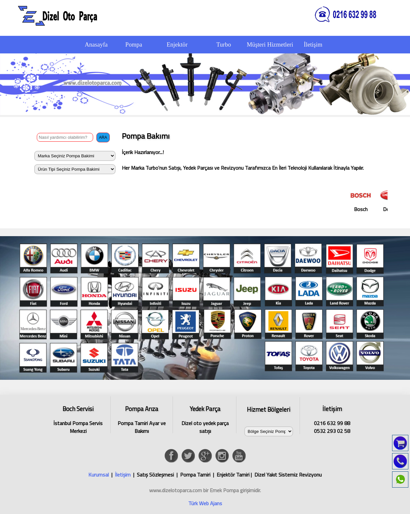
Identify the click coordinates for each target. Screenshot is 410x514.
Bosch (367, 200)
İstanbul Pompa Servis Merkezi (78, 418)
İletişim (123, 474)
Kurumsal (98, 474)
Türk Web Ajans (205, 503)
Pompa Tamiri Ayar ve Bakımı (141, 418)
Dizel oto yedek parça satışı (205, 418)
